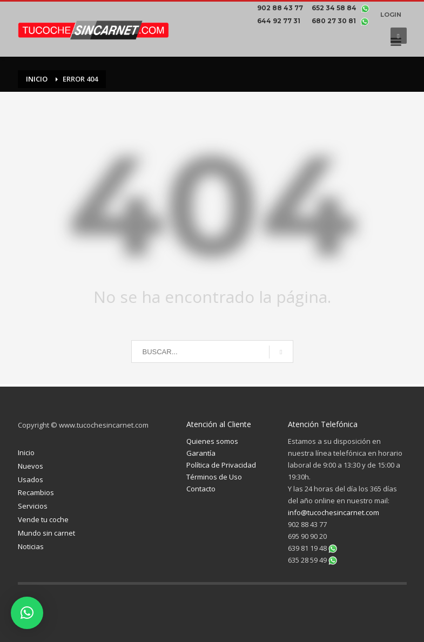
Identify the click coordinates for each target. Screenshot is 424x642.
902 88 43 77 (281, 8)
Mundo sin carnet (46, 533)
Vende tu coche (43, 519)
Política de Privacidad (221, 465)
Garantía (201, 453)
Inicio (26, 452)
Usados (30, 479)
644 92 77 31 (280, 21)
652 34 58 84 (335, 8)
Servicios (33, 506)
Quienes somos (212, 441)
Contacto (201, 489)
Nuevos (30, 466)
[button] (27, 613)
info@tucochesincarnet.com (333, 512)
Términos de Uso (214, 477)
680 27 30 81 (335, 21)
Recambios (36, 492)
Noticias (31, 546)
